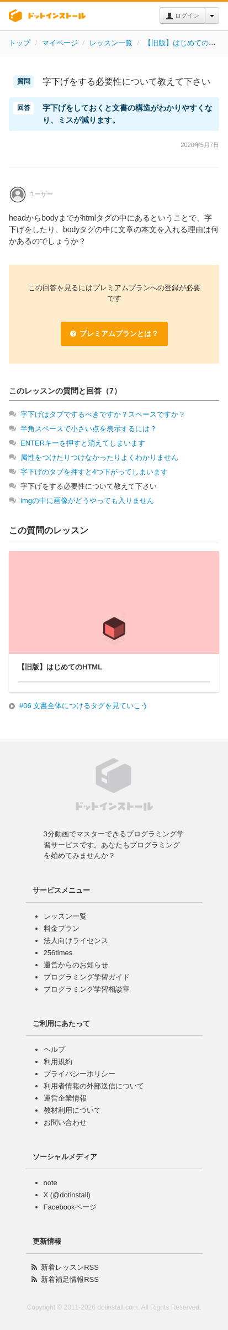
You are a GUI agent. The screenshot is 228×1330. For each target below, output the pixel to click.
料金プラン (61, 928)
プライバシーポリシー (79, 1074)
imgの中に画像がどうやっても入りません (87, 500)
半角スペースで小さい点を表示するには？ (88, 429)
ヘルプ (54, 1049)
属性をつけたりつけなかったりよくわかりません (99, 457)
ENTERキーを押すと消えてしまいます (82, 443)
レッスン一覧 (110, 43)
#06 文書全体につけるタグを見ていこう (83, 705)
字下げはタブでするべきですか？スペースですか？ (102, 414)
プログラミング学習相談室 (87, 989)
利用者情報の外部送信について (94, 1086)
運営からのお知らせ (76, 965)
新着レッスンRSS (70, 1267)
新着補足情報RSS (70, 1279)
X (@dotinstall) (67, 1195)
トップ (19, 43)
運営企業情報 (65, 1098)
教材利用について (72, 1110)
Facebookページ (70, 1207)
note (50, 1183)
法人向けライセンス (76, 940)
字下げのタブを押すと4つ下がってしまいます (94, 472)
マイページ (60, 43)
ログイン (182, 16)
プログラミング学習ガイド (87, 977)
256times (58, 953)
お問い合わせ (65, 1122)
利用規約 (58, 1061)
